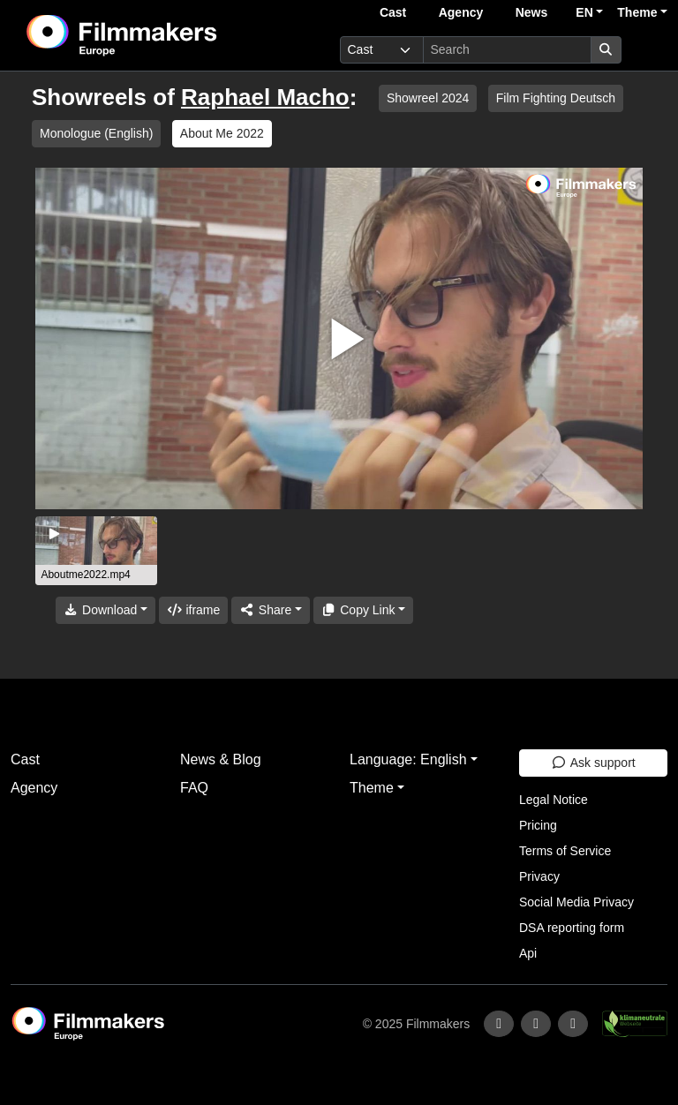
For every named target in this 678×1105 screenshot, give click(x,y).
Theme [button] (637, 12)
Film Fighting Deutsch (555, 98)
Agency (461, 12)
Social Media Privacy (576, 902)
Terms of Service (565, 851)
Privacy (539, 876)
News (532, 12)
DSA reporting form (571, 928)
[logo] (165, 35)
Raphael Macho (265, 97)
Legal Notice (553, 800)
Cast (393, 12)
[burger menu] (648, 50)
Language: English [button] (408, 759)
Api (528, 953)
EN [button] (584, 12)
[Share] (270, 610)
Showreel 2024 (428, 98)
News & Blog (220, 759)
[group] (96, 550)
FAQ (194, 787)
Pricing (538, 825)
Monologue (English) (96, 133)
